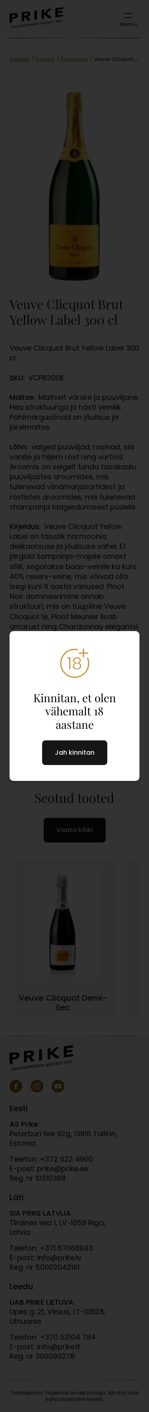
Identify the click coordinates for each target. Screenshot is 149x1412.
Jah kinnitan (75, 752)
